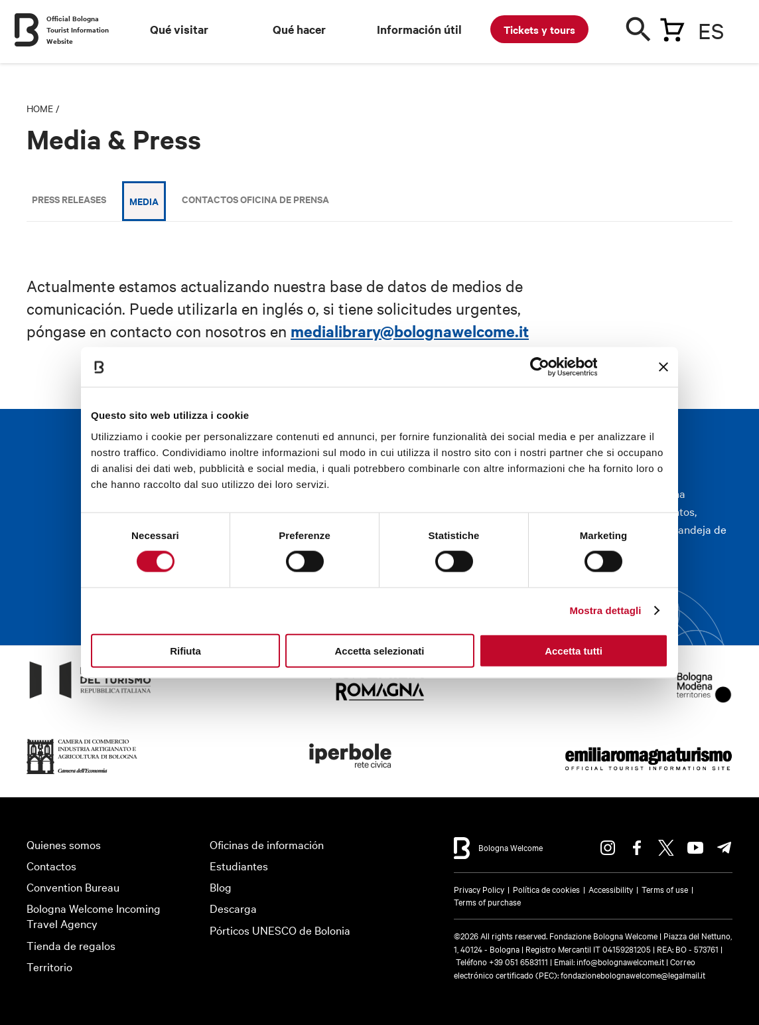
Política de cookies (546, 889)
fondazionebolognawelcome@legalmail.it (633, 975)
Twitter (666, 848)
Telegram (724, 848)
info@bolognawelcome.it (620, 961)
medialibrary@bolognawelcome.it (410, 330)
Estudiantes (239, 865)
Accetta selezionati (379, 650)
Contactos (51, 865)
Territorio (49, 966)
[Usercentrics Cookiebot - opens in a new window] (539, 367)
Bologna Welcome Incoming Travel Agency (94, 915)
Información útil (419, 29)
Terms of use (665, 889)
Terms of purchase (487, 901)
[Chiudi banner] (663, 367)
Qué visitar (179, 29)
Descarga (233, 907)
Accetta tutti (573, 650)
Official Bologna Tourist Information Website (77, 29)
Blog (221, 886)
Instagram (608, 848)
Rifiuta (185, 650)
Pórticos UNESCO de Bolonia (280, 929)
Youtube (695, 848)
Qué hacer (299, 29)
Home (40, 108)
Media (144, 201)
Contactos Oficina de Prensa (255, 199)
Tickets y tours (539, 29)
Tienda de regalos (71, 945)
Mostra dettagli (605, 610)
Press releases (69, 199)
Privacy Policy (479, 889)
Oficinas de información (267, 844)
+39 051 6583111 (519, 961)
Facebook (637, 848)
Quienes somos (64, 844)
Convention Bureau (73, 886)
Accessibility (610, 889)
